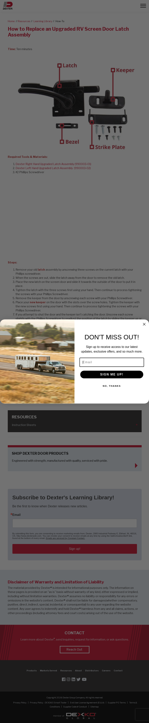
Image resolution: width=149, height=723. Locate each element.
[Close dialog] (144, 324)
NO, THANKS (112, 386)
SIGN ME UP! (111, 374)
